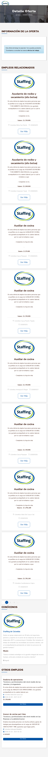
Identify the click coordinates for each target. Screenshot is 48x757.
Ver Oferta (23, 704)
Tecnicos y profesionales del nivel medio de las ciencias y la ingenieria (22, 683)
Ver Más (24, 131)
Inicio (18, 15)
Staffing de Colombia (11, 631)
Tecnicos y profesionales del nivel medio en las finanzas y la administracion (22, 718)
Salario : (20, 120)
